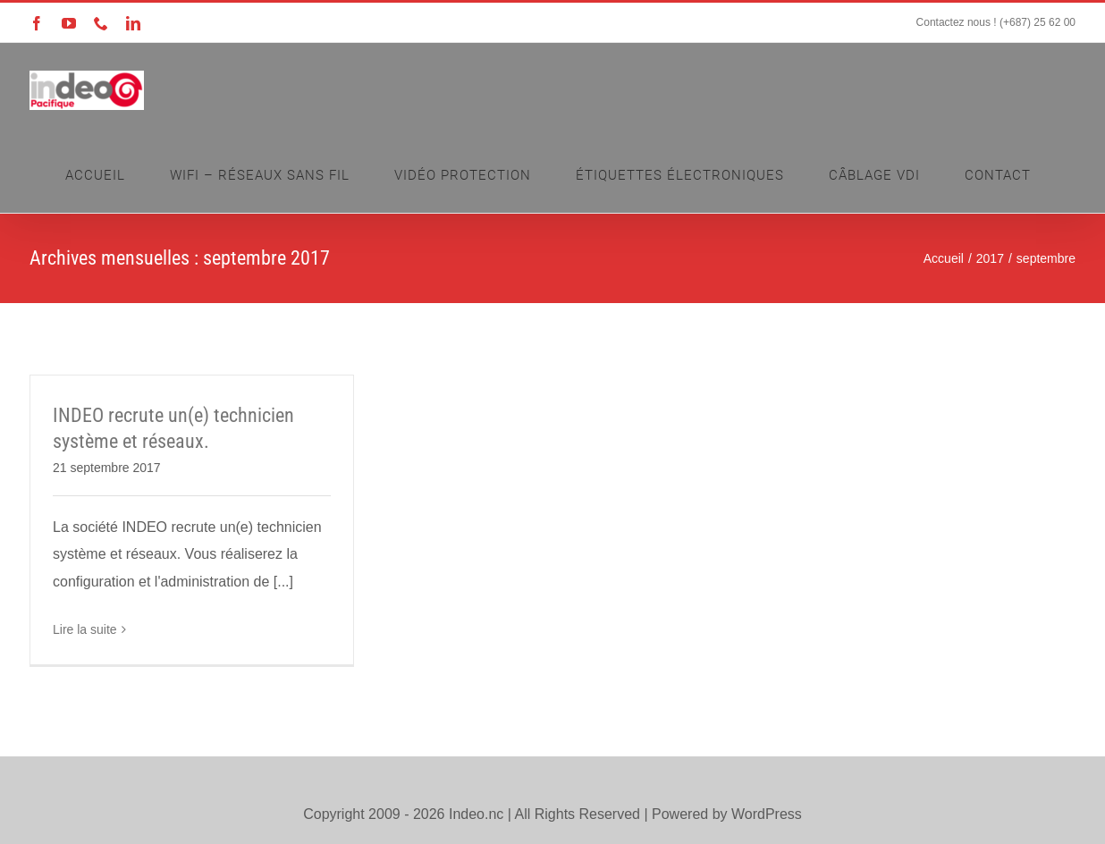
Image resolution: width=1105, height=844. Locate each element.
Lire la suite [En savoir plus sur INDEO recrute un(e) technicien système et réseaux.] (85, 629)
